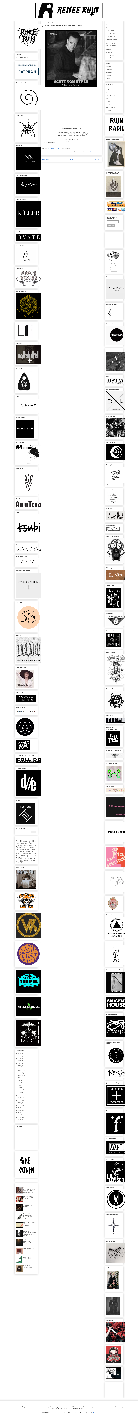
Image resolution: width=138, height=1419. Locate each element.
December (21, 1068)
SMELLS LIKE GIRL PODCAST (112, 56)
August (20, 1077)
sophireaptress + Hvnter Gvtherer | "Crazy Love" (28, 1241)
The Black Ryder (88, 151)
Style (17, 860)
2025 (19, 1056)
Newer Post (45, 159)
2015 (19, 1107)
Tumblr (108, 78)
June (19, 1082)
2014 (19, 1110)
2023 (19, 1061)
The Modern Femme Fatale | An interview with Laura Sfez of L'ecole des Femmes (29, 1190)
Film (35, 845)
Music (28, 851)
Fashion (32, 843)
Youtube (108, 75)
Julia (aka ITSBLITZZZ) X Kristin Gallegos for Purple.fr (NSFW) (29, 1233)
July (19, 1080)
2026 (19, 1053)
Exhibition (23, 843)
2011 (19, 1117)
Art (17, 841)
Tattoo (26, 860)
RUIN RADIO (20, 856)
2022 (19, 1063)
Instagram (109, 66)
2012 (19, 1115)
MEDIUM (108, 50)
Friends (52, 151)
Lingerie (23, 849)
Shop (34, 856)
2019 (19, 1098)
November (21, 1070)
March (19, 1087)
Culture (108, 104)
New (73, 151)
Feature (25, 846)
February (20, 1090)
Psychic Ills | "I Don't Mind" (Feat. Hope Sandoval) (29, 1224)
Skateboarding (28, 858)
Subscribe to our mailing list (112, 217)
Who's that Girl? (110, 96)
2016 (19, 1105)
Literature (33, 849)
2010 (19, 1120)
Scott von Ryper (79, 151)
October (20, 1073)
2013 (19, 1112)
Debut (47, 151)
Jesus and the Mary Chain (61, 151)
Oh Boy (18, 853)
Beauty (25, 841)
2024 (19, 1058)
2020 (19, 1095)
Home (71, 159)
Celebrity (33, 841)
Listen (70, 151)
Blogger (95, 1412)
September (21, 1075)
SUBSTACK (109, 53)
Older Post (97, 159)
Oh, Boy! (108, 98)
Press (108, 25)
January (20, 1092)
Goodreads (109, 72)
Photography (27, 854)
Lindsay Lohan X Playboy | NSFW (28, 1197)
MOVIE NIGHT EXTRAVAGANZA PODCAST (111, 45)
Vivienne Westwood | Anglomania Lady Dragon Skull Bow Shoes (29, 1216)
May (19, 1085)
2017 (19, 1103)
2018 (19, 1100)
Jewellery (33, 847)
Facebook (109, 69)
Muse (20, 851)
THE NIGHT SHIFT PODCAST (111, 40)
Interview (22, 847)
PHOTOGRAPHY (111, 33)
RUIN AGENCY (110, 36)
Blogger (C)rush (110, 107)
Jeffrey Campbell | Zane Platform (28, 1257)
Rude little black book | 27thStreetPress (29, 1266)
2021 (19, 1066)
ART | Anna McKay (28, 1248)
